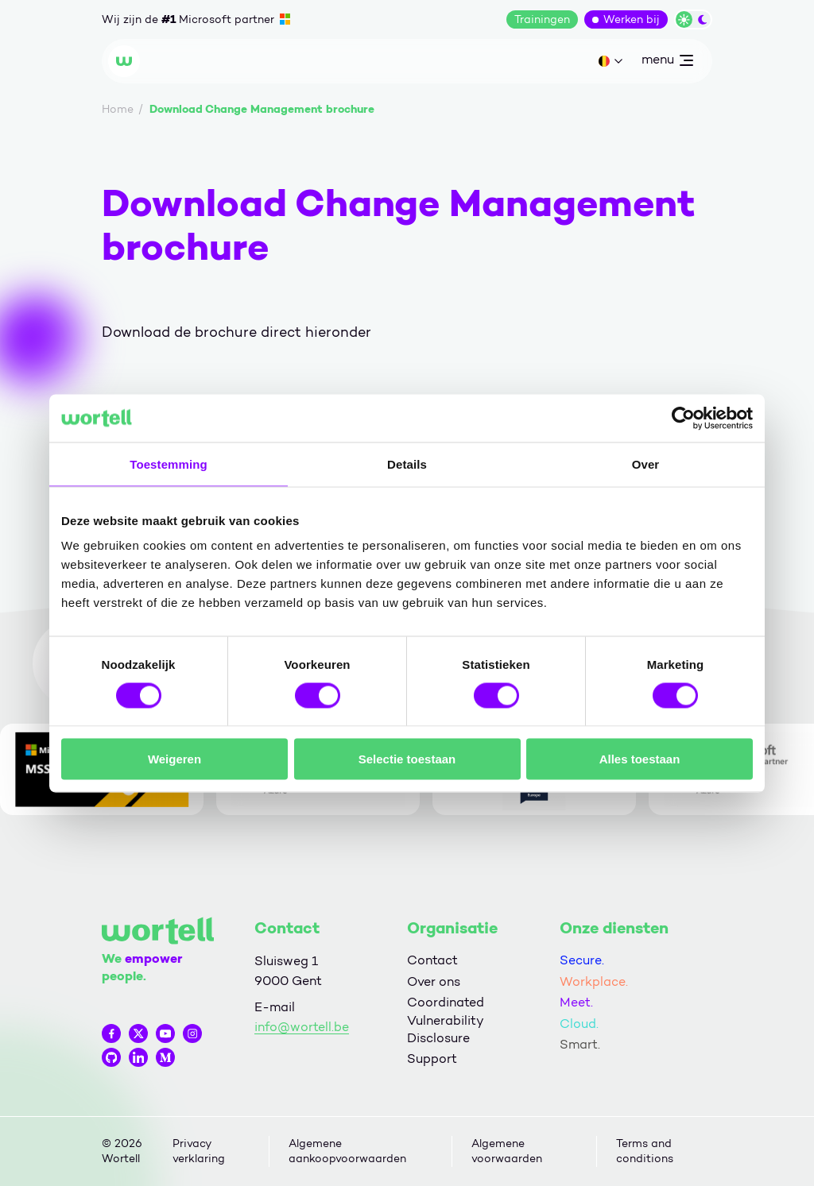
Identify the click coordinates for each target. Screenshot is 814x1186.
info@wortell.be (301, 1026)
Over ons (433, 981)
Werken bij (631, 19)
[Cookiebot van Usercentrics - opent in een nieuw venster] (683, 418)
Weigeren (174, 759)
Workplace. (594, 981)
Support (432, 1058)
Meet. (576, 1002)
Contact (432, 960)
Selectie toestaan (407, 759)
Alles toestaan (639, 759)
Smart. (580, 1044)
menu (667, 63)
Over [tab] (646, 463)
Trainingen (542, 19)
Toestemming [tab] (168, 463)
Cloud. (579, 1023)
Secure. (582, 960)
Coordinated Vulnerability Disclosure (445, 1020)
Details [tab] (407, 463)
